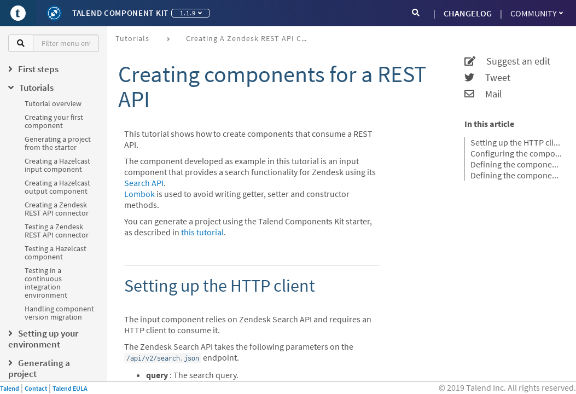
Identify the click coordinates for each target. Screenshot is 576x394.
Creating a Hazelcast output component (57, 187)
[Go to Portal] (18, 13)
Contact (36, 388)
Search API (144, 182)
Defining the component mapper (516, 164)
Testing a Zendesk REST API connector (57, 231)
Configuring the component (516, 153)
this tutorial (202, 232)
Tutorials (132, 38)
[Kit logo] (54, 13)
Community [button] (536, 13)
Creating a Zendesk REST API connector (57, 209)
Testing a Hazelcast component (55, 253)
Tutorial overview (53, 103)
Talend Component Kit (120, 13)
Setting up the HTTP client (516, 142)
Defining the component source (516, 175)
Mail (483, 94)
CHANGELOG (468, 13)
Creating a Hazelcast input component (57, 165)
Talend (9, 388)
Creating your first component (54, 121)
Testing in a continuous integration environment (46, 282)
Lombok (139, 193)
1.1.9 (191, 13)
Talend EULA (70, 388)
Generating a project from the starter (58, 143)
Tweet (487, 77)
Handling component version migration (59, 313)
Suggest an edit (507, 61)
